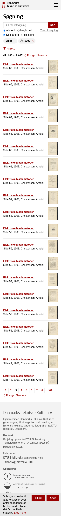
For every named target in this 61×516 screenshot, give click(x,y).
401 (50, 390)
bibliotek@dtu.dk (13, 446)
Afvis (53, 498)
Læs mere (20, 428)
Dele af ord (11, 34)
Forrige (31, 55)
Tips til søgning (49, 30)
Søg (52, 25)
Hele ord (27, 34)
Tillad (38, 498)
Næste (41, 55)
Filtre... (11, 48)
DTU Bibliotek (12, 457)
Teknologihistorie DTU (18, 462)
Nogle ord (24, 30)
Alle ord (9, 30)
